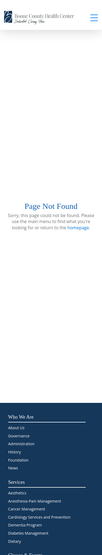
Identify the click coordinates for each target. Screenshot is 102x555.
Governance (19, 435)
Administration (21, 443)
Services (16, 482)
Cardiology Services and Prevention (39, 517)
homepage (78, 228)
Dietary (14, 541)
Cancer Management (26, 509)
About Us (16, 427)
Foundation (18, 460)
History (14, 451)
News (13, 468)
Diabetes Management (28, 533)
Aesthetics (17, 493)
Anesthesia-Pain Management (34, 501)
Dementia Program (25, 525)
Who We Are (20, 417)
